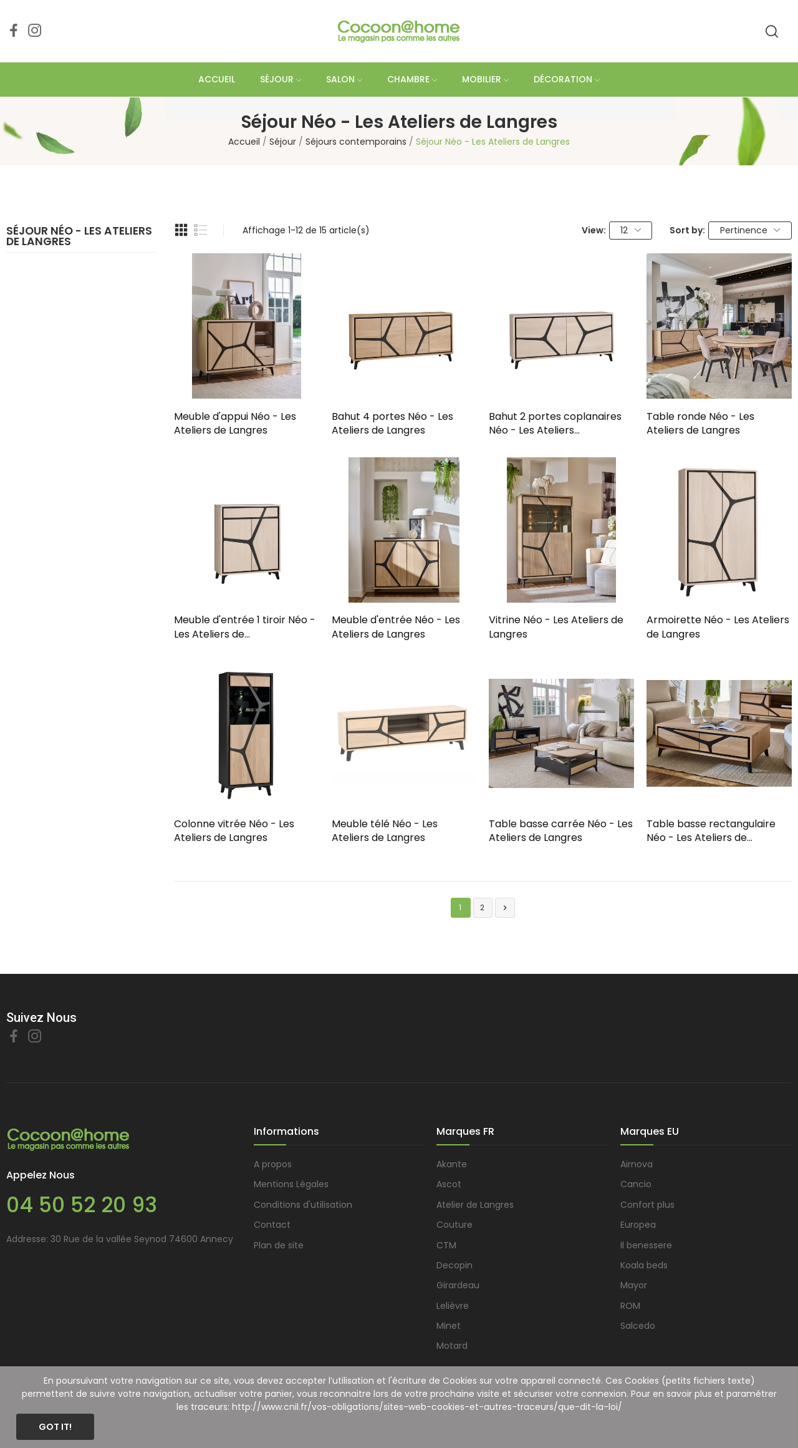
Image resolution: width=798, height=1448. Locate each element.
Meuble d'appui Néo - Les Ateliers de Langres (235, 423)
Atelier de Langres (475, 1204)
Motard (452, 1345)
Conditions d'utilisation (303, 1204)
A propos (273, 1164)
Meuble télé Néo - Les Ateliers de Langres (385, 831)
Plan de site (279, 1245)
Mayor (633, 1285)
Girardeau (457, 1285)
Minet (448, 1325)
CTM (446, 1245)
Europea (638, 1224)
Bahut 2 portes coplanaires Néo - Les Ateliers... (555, 423)
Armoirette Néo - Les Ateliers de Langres (718, 627)
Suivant (505, 908)
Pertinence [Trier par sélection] (750, 230)
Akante (451, 1164)
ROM (630, 1306)
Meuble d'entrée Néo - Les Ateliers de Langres (396, 627)
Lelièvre (452, 1306)
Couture (454, 1224)
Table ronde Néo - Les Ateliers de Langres (700, 423)
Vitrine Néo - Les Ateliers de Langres (556, 627)
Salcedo (637, 1325)
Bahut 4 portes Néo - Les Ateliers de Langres (392, 423)
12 (630, 230)
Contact (272, 1224)
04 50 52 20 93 (81, 1205)
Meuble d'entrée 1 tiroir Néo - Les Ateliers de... (244, 627)
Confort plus (647, 1204)
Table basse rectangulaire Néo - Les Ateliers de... (711, 831)
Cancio (635, 1184)
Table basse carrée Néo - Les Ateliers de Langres (561, 831)
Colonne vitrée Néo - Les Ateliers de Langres (234, 831)
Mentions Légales (291, 1184)
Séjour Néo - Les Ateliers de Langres (79, 238)
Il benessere (646, 1245)
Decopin (454, 1265)
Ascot (448, 1184)
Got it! (55, 1427)
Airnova (636, 1164)
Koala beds (644, 1265)
